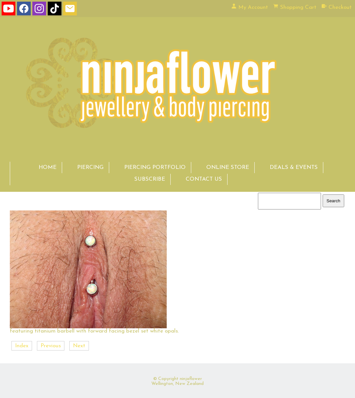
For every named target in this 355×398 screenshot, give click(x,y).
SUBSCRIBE (149, 179)
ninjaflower (191, 378)
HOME (48, 167)
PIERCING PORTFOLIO (155, 167)
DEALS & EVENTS (294, 167)
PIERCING (90, 167)
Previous (51, 346)
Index (21, 346)
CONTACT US (204, 179)
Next (79, 346)
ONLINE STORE (227, 167)
